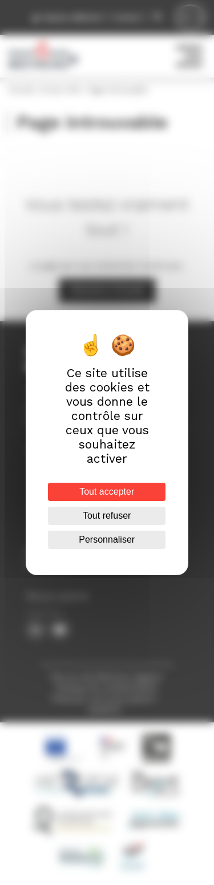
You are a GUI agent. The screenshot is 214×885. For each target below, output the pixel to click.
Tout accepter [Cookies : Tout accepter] (106, 491)
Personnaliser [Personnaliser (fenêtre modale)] (107, 539)
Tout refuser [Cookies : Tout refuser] (107, 515)
